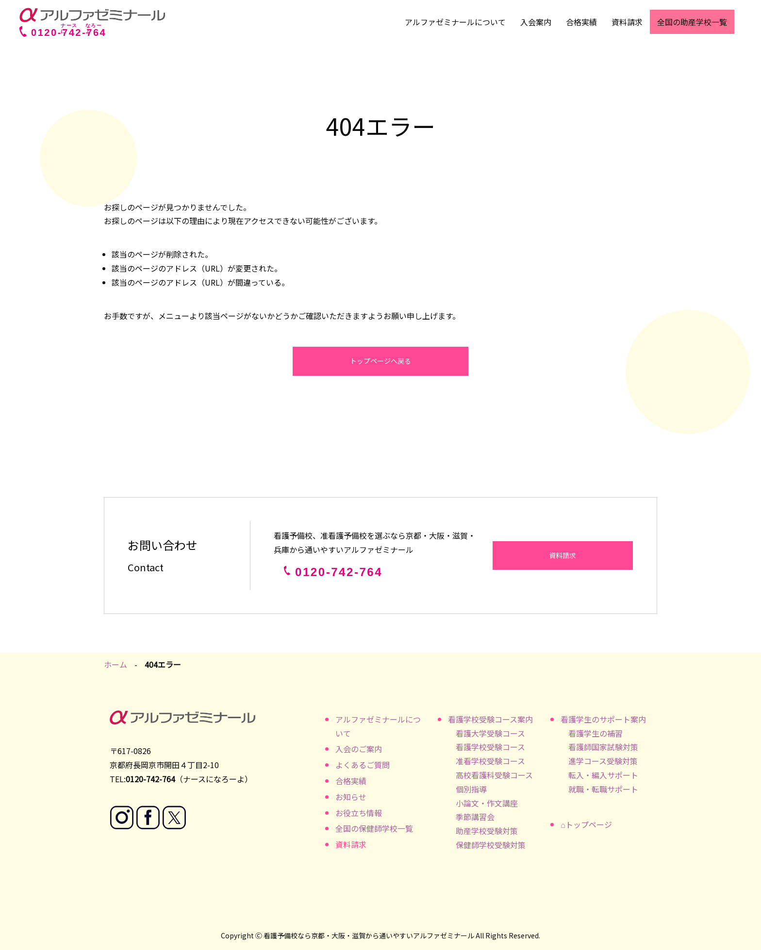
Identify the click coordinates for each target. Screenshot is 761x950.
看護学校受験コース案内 (490, 719)
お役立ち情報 (358, 813)
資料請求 (627, 22)
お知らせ (350, 797)
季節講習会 (475, 816)
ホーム (115, 664)
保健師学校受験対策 (491, 845)
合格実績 (581, 22)
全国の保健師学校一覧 (374, 828)
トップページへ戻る (380, 361)
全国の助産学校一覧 (692, 22)
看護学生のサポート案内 (603, 719)
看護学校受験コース (490, 747)
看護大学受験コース (490, 733)
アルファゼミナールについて (455, 22)
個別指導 (471, 789)
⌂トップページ (586, 824)
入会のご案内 (358, 749)
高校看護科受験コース (494, 775)
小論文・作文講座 (487, 803)
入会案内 (535, 22)
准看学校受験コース (490, 761)
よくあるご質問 (362, 765)
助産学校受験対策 (487, 831)
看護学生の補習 (595, 733)
